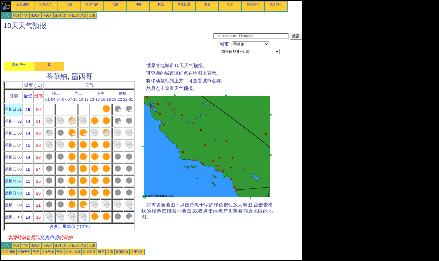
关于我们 (276, 4)
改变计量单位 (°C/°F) (69, 226)
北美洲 (35, 15)
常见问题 (184, 4)
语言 (207, 4)
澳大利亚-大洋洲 (75, 15)
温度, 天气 (19, 65)
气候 (69, 4)
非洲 (25, 15)
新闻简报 (253, 4)
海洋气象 (91, 4)
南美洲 (47, 15)
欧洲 (16, 15)
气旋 (115, 4)
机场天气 (45, 4)
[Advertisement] (107, 46)
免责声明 (49, 237)
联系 (230, 4)
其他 (92, 15)
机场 (161, 4)
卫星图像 (22, 4)
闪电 (138, 4)
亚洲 (58, 15)
